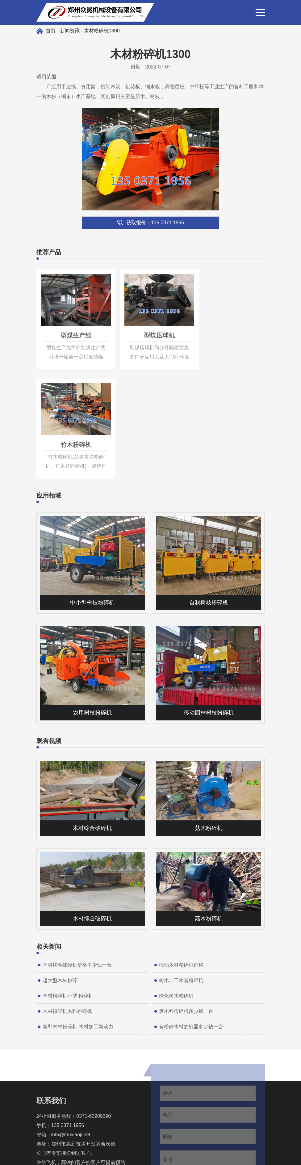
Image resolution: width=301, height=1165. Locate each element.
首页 (51, 30)
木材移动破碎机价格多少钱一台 (77, 851)
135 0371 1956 (67, 1011)
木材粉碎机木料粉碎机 (67, 897)
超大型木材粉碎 (60, 866)
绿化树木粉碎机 (176, 882)
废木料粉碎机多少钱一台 (186, 897)
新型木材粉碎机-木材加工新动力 (78, 912)
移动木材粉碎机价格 (181, 851)
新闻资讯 (70, 30)
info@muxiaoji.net (70, 1020)
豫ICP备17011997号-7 (180, 1157)
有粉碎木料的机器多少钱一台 (191, 912)
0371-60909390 (93, 1002)
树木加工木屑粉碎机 (181, 866)
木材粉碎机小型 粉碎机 (68, 882)
